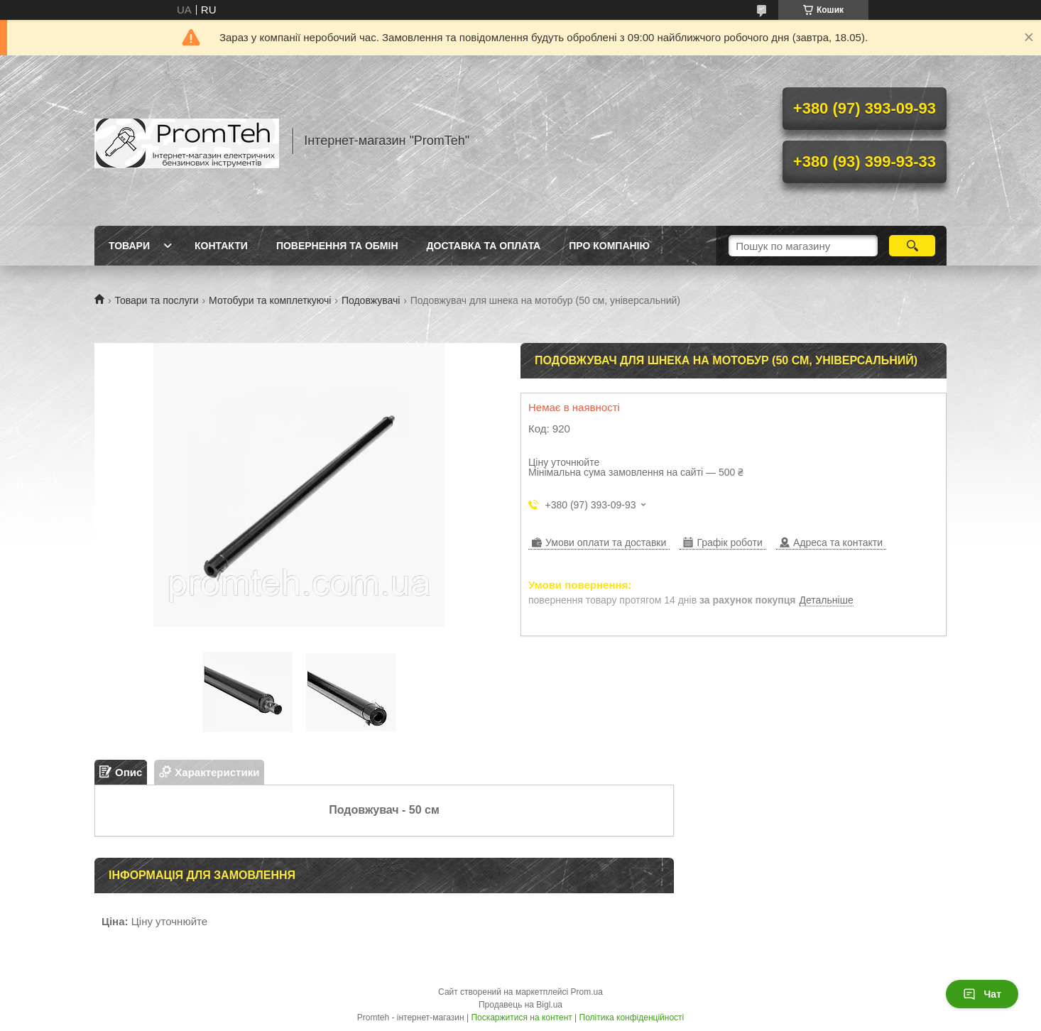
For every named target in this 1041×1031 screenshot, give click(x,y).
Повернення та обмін (337, 245)
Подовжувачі (371, 300)
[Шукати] (912, 245)
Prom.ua (587, 992)
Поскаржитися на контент (521, 1017)
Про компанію (609, 245)
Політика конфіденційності (632, 1017)
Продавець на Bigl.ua (520, 1005)
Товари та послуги (156, 300)
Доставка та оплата (484, 245)
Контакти (221, 245)
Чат (982, 994)
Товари (129, 245)
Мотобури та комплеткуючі (270, 300)
